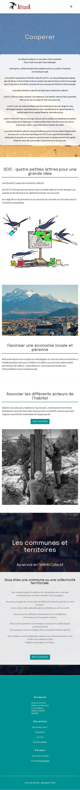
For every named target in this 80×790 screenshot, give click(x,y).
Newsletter (40, 732)
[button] (71, 7)
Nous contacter (40, 657)
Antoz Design (43, 761)
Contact (40, 737)
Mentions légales (40, 742)
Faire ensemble (40, 421)
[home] (22, 6)
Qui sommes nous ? (40, 727)
